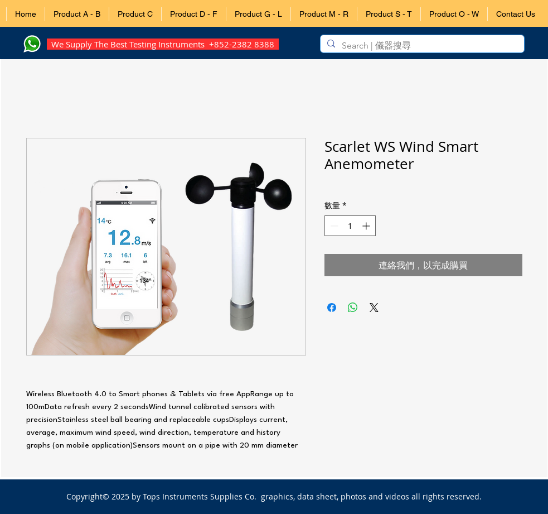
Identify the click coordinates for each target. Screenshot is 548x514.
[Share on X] (374, 307)
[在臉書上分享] (331, 307)
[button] (77, 14)
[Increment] (367, 226)
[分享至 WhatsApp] (353, 307)
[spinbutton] (350, 226)
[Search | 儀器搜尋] (421, 45)
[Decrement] (333, 226)
